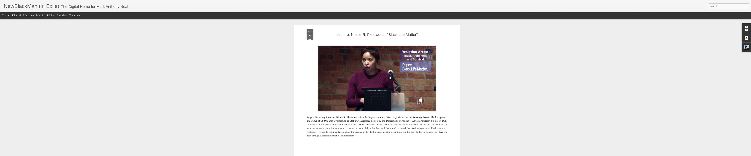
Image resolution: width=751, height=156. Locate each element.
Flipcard (16, 15)
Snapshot (62, 15)
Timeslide (74, 15)
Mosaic (40, 15)
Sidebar (51, 15)
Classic (5, 15)
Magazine (28, 15)
